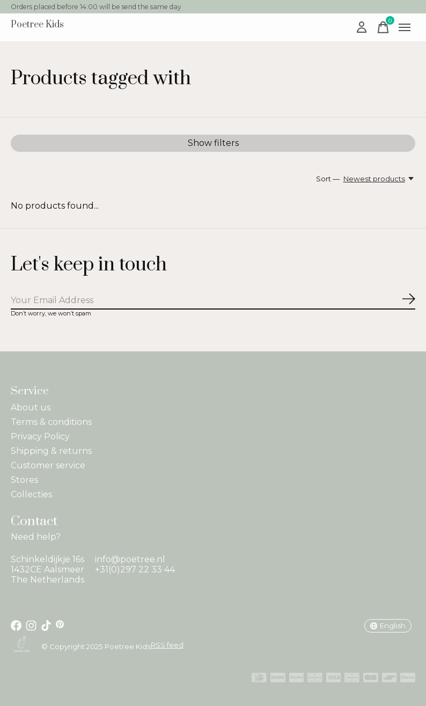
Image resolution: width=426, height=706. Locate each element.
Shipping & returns (51, 451)
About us (30, 407)
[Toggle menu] (404, 27)
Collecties (31, 494)
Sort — (328, 178)
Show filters (213, 143)
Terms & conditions (51, 422)
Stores (24, 480)
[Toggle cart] (383, 27)
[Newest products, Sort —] (379, 178)
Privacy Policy (40, 436)
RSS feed (167, 645)
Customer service (48, 465)
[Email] (213, 301)
